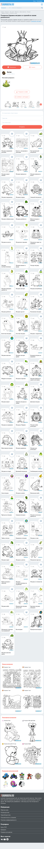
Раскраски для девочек (6, 832)
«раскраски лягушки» (36, 21)
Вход (34, 1)
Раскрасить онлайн (22, 92)
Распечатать (12, 67)
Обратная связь (4, 810)
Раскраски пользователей (10, 771)
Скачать (32, 67)
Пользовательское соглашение (8, 817)
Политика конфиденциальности (8, 820)
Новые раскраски (7, 664)
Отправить (22, 126)
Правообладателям (6, 815)
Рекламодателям (5, 812)
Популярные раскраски (9, 717)
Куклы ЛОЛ (4, 827)
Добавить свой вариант (22, 97)
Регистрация (39, 1)
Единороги (3, 829)
